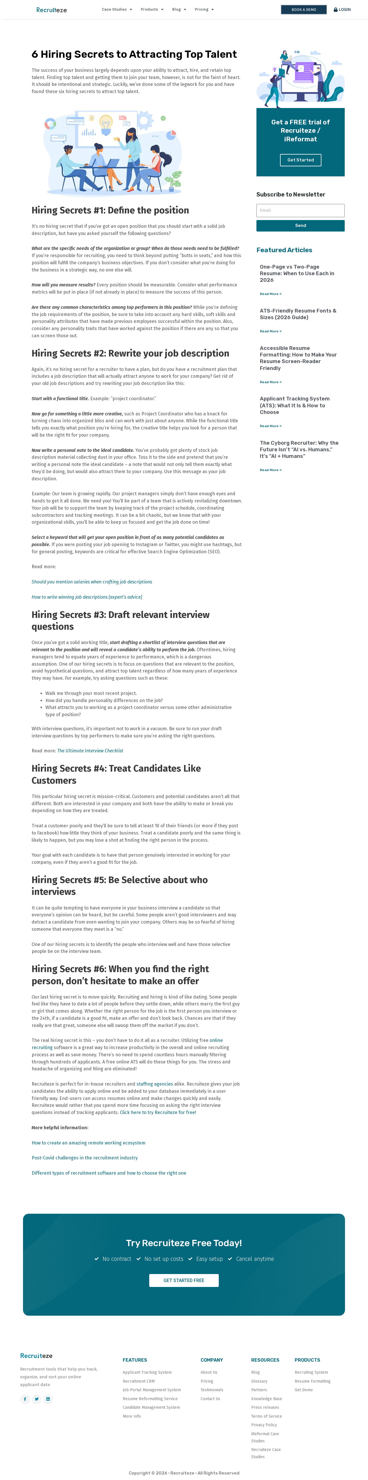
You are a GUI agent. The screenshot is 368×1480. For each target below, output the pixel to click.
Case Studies (117, 9)
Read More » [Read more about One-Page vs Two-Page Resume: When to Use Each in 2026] (271, 294)
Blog (179, 9)
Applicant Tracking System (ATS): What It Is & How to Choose (295, 406)
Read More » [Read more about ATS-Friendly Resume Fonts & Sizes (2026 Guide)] (271, 332)
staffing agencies (155, 1084)
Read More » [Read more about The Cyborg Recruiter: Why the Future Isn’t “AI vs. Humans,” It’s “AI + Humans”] (271, 471)
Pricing (204, 9)
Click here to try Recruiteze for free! (158, 1112)
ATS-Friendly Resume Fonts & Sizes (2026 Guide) (298, 314)
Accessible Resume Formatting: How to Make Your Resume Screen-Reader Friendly (298, 359)
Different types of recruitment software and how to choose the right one (109, 1173)
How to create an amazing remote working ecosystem (88, 1143)
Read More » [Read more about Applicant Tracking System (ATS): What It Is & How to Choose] (271, 427)
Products (152, 9)
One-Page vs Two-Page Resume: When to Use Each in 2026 (297, 274)
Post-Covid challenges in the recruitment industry (85, 1158)
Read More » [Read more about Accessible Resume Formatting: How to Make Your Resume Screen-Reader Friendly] (271, 383)
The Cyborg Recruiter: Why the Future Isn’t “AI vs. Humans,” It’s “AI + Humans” (299, 450)
